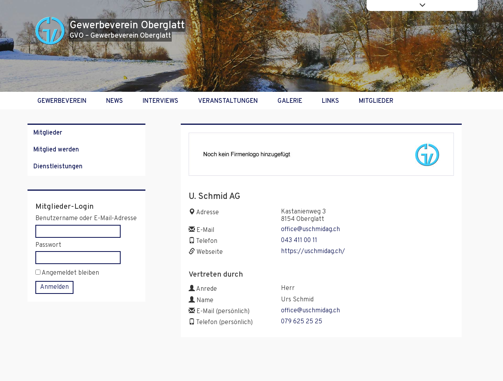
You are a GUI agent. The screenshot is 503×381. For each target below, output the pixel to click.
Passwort (48, 245)
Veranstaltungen (228, 101)
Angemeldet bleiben (67, 273)
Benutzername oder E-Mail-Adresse (86, 218)
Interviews (160, 101)
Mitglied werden (56, 150)
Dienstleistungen (58, 167)
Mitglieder (376, 101)
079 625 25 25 (301, 322)
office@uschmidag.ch (310, 229)
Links (330, 101)
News (114, 101)
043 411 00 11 (299, 240)
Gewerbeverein (61, 101)
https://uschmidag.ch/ (313, 251)
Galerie (289, 101)
